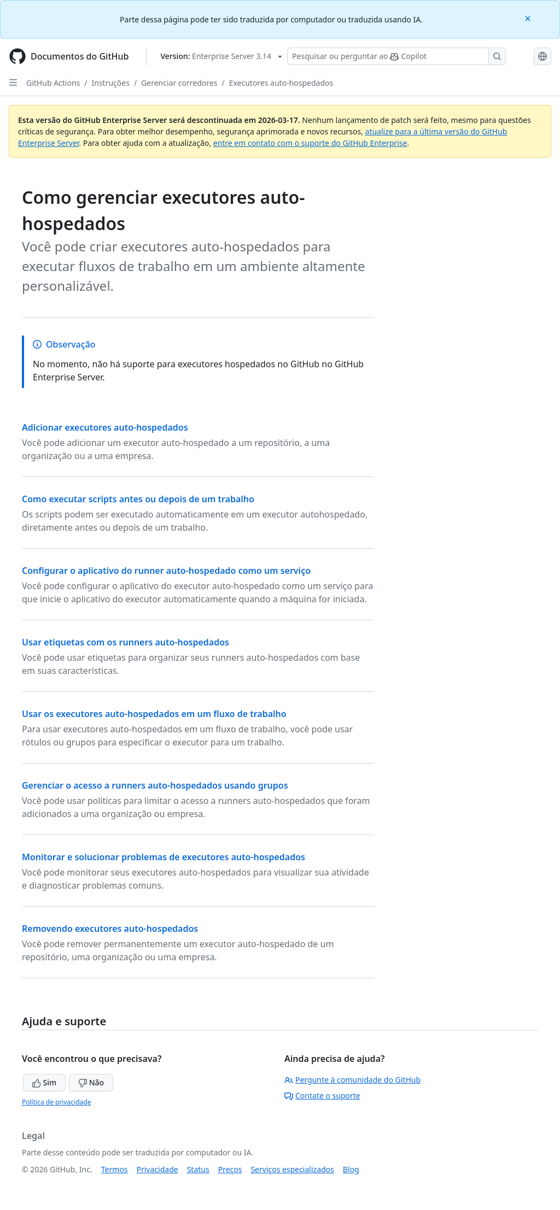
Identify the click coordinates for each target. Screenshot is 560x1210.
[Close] (529, 17)
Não (91, 1082)
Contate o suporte (322, 1095)
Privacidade (157, 1169)
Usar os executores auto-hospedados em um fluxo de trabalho (154, 714)
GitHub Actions (53, 83)
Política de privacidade (56, 1102)
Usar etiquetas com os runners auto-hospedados (125, 642)
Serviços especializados (292, 1169)
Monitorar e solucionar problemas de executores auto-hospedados (163, 857)
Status (198, 1169)
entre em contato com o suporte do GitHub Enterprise (310, 143)
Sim (44, 1082)
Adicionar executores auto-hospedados (105, 427)
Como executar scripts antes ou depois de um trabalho (138, 499)
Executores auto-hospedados (281, 83)
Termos (114, 1169)
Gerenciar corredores (179, 83)
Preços (230, 1169)
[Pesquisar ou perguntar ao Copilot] (396, 56)
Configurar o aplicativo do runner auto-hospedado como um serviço (166, 571)
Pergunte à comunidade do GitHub (352, 1079)
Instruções (111, 83)
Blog (351, 1169)
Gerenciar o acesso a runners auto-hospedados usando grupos (155, 785)
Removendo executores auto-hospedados (110, 929)
